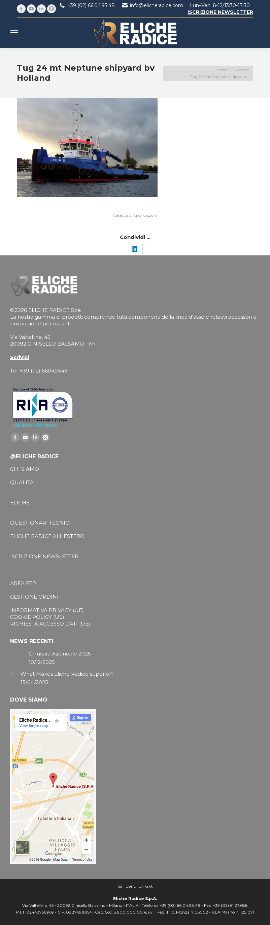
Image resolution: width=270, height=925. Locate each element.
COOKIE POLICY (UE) (37, 617)
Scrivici (19, 357)
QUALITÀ (22, 482)
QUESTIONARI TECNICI (40, 523)
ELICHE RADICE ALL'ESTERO (47, 536)
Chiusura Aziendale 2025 (60, 653)
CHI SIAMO (24, 469)
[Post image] (17, 657)
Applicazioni (145, 215)
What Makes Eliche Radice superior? (67, 674)
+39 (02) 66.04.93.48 (91, 5)
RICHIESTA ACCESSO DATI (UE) (50, 623)
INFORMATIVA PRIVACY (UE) (47, 610)
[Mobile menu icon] (14, 33)
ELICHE (20, 502)
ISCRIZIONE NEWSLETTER (44, 556)
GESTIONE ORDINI (34, 597)
